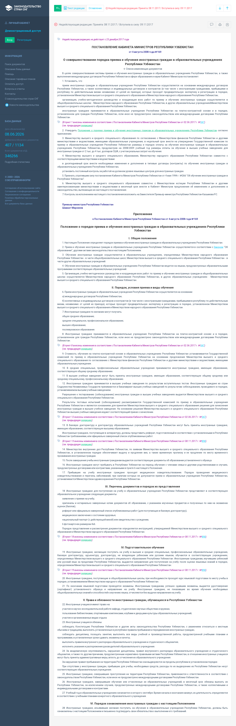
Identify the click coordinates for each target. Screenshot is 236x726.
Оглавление (95, 8)
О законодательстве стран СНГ (22, 98)
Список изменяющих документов (142, 69)
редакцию (86, 125)
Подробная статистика (17, 162)
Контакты (10, 93)
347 (202, 122)
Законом (218, 247)
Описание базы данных (17, 69)
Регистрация (24, 40)
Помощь (9, 74)
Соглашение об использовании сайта (22, 188)
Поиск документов (15, 64)
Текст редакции (74, 8)
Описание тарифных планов (20, 79)
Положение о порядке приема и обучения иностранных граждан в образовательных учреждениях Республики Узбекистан (147, 130)
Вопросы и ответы (15, 89)
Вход (9, 40)
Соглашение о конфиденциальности (22, 191)
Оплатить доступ (14, 84)
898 (204, 441)
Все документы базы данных (18, 204)
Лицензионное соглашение (18, 195)
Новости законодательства (22, 105)
